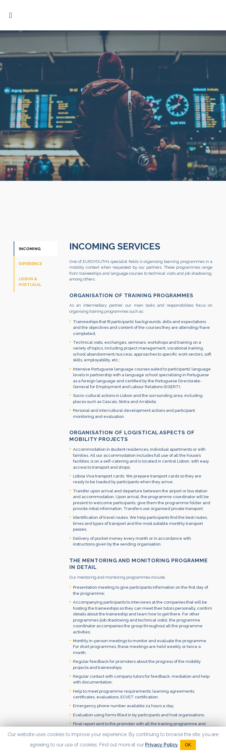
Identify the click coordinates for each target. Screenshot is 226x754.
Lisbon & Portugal (30, 282)
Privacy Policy (161, 745)
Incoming (30, 248)
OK (188, 744)
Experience (30, 263)
